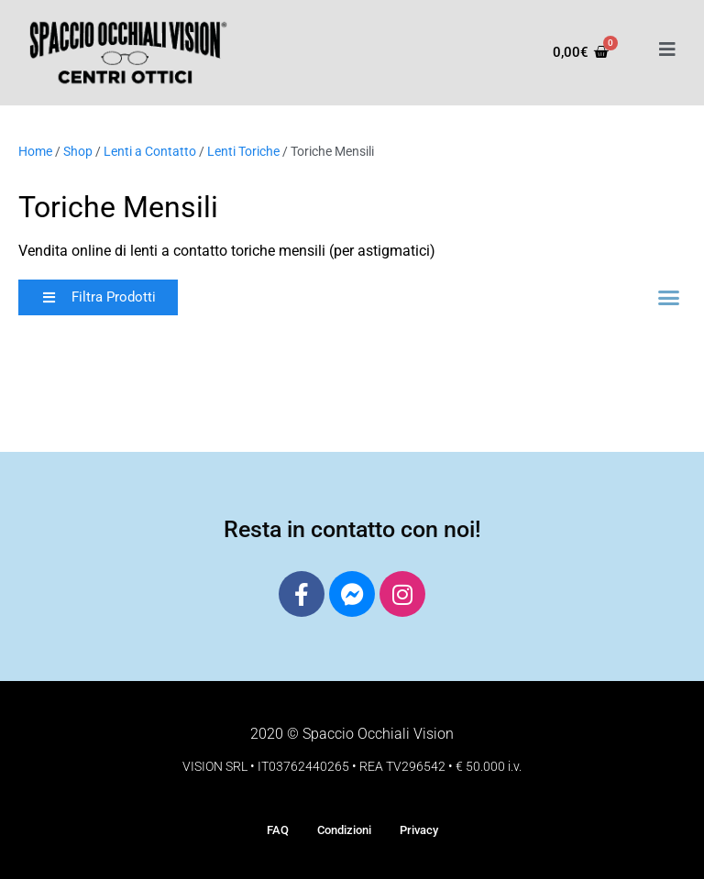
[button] (98, 297)
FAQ (278, 830)
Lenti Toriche (243, 151)
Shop (78, 151)
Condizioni (344, 830)
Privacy (419, 830)
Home (35, 151)
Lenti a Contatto (150, 151)
